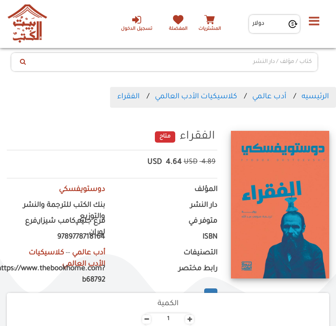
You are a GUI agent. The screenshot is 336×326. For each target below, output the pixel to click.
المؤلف (205, 190)
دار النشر (203, 206)
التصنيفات (200, 253)
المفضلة (178, 29)
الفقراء (128, 97)
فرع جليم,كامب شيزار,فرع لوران (65, 227)
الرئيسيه (315, 97)
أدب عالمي (269, 97)
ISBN (209, 237)
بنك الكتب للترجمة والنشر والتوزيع (64, 211)
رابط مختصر (197, 269)
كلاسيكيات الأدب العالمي (196, 97)
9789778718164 (81, 237)
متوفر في (202, 221)
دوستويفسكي (82, 190)
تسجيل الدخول (136, 23)
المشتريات (209, 29)
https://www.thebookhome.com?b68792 (56, 274)
